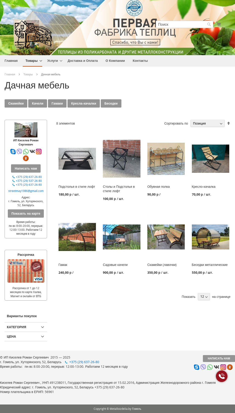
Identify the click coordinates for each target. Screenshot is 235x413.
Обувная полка (158, 186)
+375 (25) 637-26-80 (29, 184)
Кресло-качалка (203, 186)
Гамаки (57, 103)
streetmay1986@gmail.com (26, 191)
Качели (37, 103)
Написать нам (219, 358)
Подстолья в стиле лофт (77, 186)
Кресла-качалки (83, 103)
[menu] (117, 61)
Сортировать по (176, 123)
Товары (28, 74)
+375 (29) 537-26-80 (29, 180)
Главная (10, 74)
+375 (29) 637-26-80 (29, 177)
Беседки (111, 103)
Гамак (63, 264)
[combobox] (184, 24)
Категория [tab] (16, 327)
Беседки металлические (210, 264)
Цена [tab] (11, 336)
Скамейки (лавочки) (161, 264)
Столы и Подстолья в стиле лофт (119, 188)
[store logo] (33, 34)
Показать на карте (25, 213)
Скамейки (16, 103)
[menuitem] (11, 60)
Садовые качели (115, 264)
